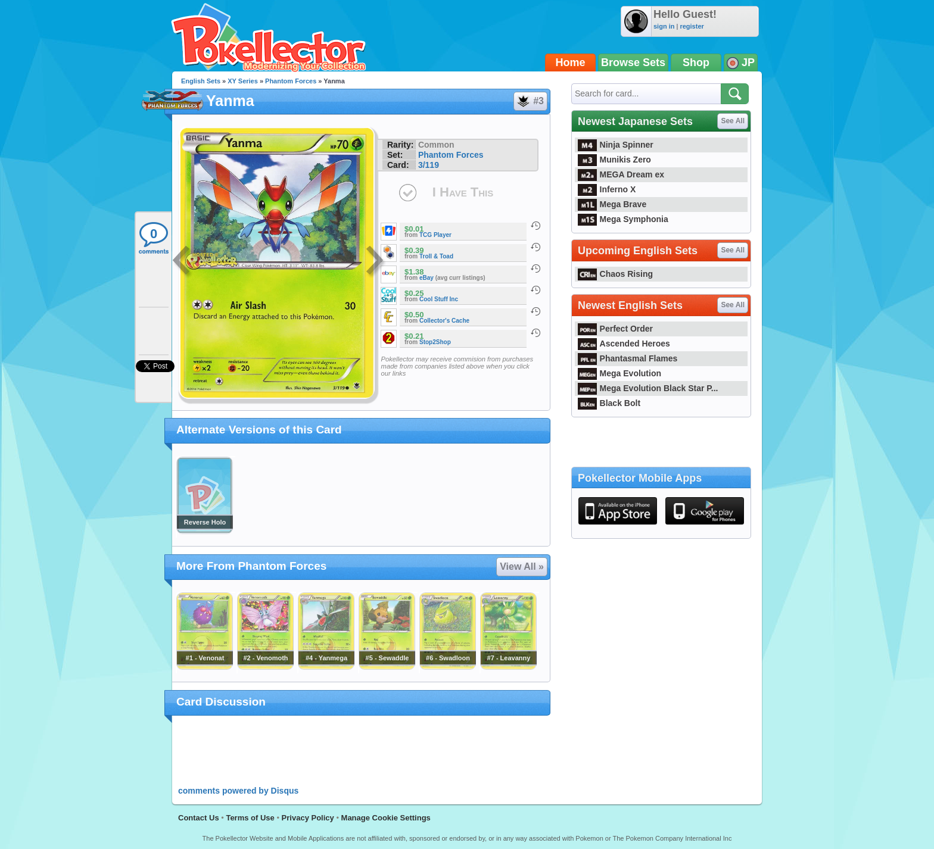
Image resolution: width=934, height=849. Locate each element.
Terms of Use (250, 817)
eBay (426, 277)
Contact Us (198, 817)
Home (571, 62)
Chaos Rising (615, 274)
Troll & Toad (436, 256)
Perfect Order (615, 328)
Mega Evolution (619, 373)
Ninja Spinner (615, 144)
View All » (522, 566)
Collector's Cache (444, 320)
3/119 (428, 165)
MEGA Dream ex (621, 174)
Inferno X (607, 189)
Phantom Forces (290, 81)
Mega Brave (612, 204)
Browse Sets (633, 62)
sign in (663, 26)
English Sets (200, 81)
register (691, 26)
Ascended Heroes (624, 343)
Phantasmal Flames (627, 358)
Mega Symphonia (623, 219)
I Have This (462, 192)
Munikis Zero (614, 159)
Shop (696, 62)
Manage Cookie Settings (386, 817)
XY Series (243, 81)
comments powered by (238, 790)
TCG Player (435, 235)
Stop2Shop (435, 342)
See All (733, 121)
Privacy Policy (308, 817)
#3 (530, 101)
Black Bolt (609, 403)
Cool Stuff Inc (438, 299)
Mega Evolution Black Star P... (648, 388)
